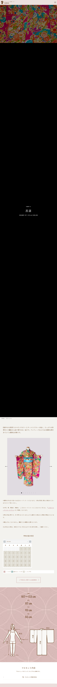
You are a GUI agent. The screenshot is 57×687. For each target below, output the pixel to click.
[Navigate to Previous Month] (5, 542)
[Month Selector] (17, 541)
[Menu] (54, 2)
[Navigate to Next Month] (30, 542)
